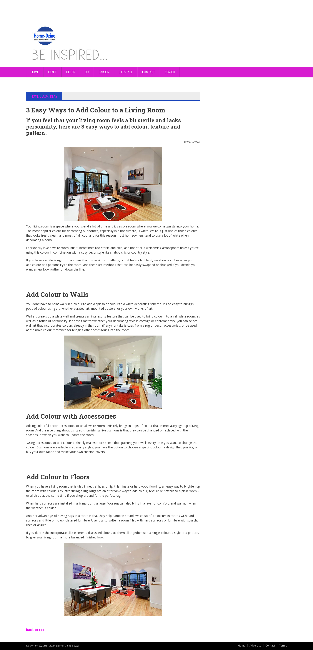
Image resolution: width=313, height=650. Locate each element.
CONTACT (148, 72)
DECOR (70, 72)
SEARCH (170, 72)
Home (35, 72)
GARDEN (104, 72)
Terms (283, 645)
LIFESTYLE (126, 72)
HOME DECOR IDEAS (44, 96)
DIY (87, 72)
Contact (270, 645)
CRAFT (52, 72)
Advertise (255, 645)
